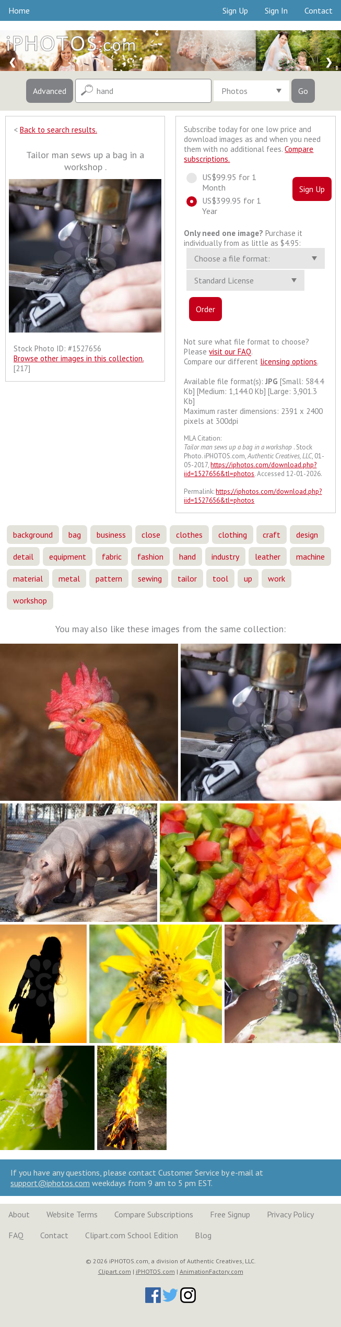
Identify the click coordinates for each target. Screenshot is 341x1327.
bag (74, 534)
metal (69, 578)
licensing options (288, 361)
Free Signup (230, 1214)
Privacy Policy (290, 1214)
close (151, 534)
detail (23, 556)
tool (220, 578)
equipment (67, 556)
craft (271, 534)
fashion (150, 556)
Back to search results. (58, 130)
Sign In (276, 10)
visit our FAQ (230, 352)
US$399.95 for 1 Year (223, 205)
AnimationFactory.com (211, 1271)
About (19, 1214)
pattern (109, 578)
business (111, 534)
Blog (203, 1235)
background (33, 534)
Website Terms (72, 1214)
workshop (30, 600)
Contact (318, 10)
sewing (150, 578)
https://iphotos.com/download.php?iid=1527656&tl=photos (250, 469)
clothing (232, 534)
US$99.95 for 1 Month (221, 182)
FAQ (15, 1235)
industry (225, 556)
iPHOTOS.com (155, 1271)
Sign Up (235, 10)
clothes (189, 534)
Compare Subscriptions (153, 1214)
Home (19, 10)
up (248, 578)
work (276, 578)
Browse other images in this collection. (79, 358)
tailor (187, 578)
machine (310, 556)
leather (267, 556)
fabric (112, 556)
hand (187, 556)
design (307, 534)
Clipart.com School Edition (131, 1235)
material (28, 578)
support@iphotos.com (50, 1183)
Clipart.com (114, 1271)
